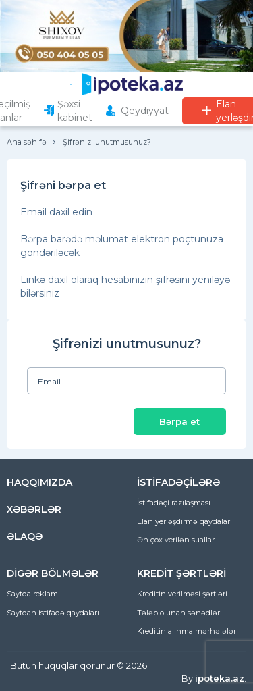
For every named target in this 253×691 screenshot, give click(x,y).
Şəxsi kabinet (74, 111)
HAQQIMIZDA (39, 482)
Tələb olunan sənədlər (178, 612)
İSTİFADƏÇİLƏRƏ (178, 482)
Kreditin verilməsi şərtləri (182, 593)
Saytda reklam (32, 593)
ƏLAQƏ (25, 536)
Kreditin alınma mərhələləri (187, 631)
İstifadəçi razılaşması (173, 502)
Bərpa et (179, 421)
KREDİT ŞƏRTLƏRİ (181, 573)
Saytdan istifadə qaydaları (53, 612)
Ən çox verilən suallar (176, 539)
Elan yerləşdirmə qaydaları (184, 521)
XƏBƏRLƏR (34, 509)
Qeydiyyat (145, 111)
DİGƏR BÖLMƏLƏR (53, 573)
